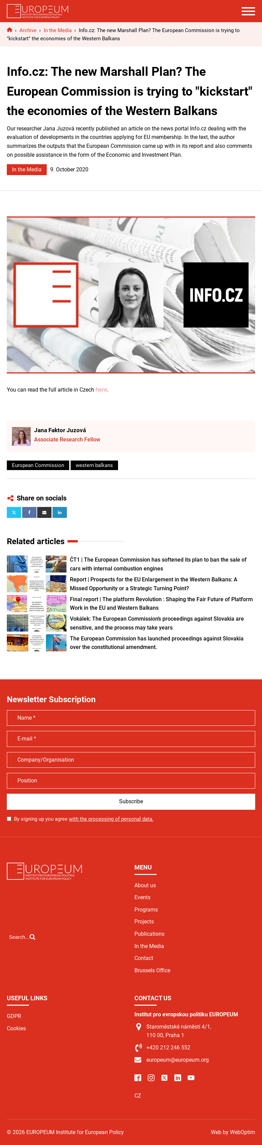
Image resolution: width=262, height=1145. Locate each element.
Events (142, 897)
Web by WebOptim (233, 1132)
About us (145, 885)
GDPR (14, 1016)
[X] (14, 512)
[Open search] (22, 936)
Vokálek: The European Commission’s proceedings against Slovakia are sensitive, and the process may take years (157, 623)
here (101, 389)
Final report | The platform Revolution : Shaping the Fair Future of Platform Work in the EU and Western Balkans (161, 603)
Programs (146, 909)
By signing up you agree (84, 819)
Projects (144, 921)
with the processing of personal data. (111, 819)
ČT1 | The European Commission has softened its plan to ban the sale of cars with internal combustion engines (158, 564)
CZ (137, 1095)
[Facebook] (29, 512)
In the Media (27, 169)
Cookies (16, 1028)
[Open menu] (248, 11)
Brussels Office (152, 970)
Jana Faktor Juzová (60, 430)
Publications (149, 934)
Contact (143, 958)
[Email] (44, 512)
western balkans (94, 465)
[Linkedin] (60, 512)
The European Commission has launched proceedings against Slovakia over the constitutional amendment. (157, 643)
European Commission (38, 465)
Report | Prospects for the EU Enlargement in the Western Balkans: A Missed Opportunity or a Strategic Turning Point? (153, 584)
